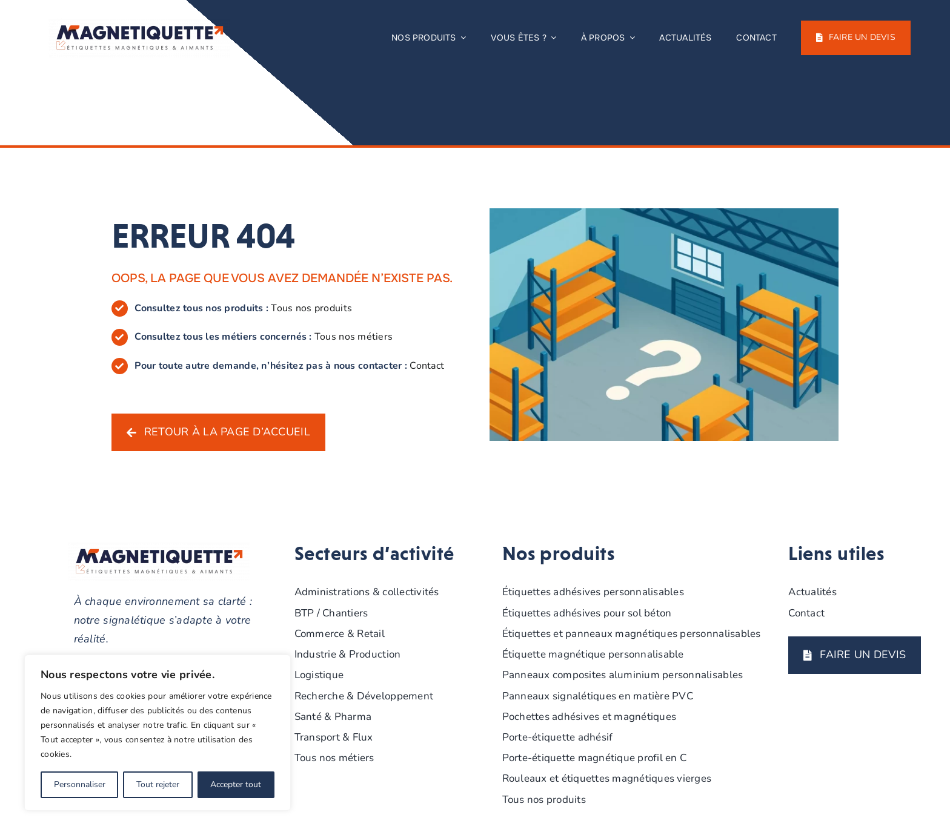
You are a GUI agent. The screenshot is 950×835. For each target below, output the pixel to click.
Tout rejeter (157, 784)
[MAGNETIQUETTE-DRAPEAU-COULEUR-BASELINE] (139, 23)
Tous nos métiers (353, 336)
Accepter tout (235, 784)
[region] (157, 733)
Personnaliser (79, 784)
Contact (427, 365)
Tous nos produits (311, 308)
